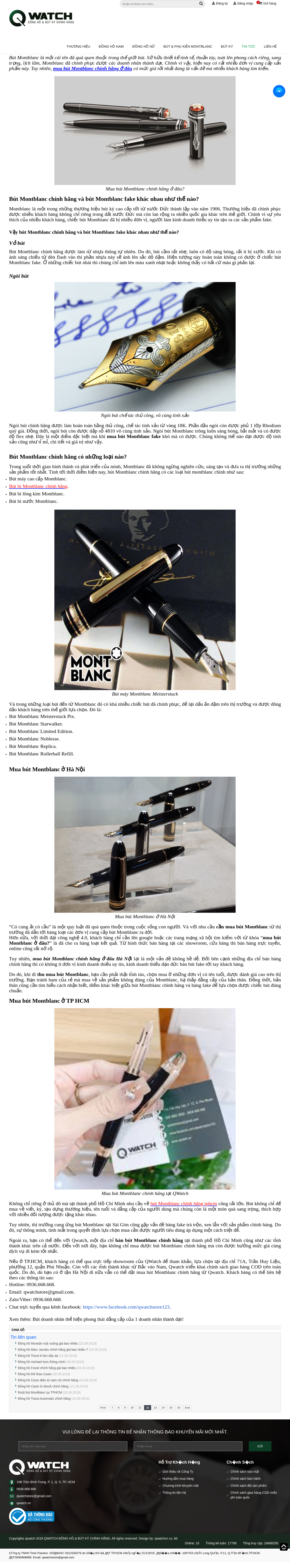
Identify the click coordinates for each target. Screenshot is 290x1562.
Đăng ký (220, 3)
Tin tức (248, 46)
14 (163, 1407)
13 (155, 1407)
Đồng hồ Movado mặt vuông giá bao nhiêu (48, 1343)
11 (139, 1407)
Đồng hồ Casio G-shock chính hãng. (43, 1386)
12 (147, 1407)
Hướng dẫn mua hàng (177, 1478)
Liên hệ (270, 46)
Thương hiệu (78, 46)
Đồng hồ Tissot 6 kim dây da (38, 1356)
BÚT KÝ (227, 46)
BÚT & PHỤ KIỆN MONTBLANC (187, 46)
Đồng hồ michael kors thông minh (41, 1362)
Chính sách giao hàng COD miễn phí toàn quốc (253, 1495)
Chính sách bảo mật (244, 1471)
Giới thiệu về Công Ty (177, 1471)
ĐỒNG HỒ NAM (111, 46)
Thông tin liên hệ (174, 1492)
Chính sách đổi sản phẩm (248, 1485)
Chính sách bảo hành (245, 1478)
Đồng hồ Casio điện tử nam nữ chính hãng (48, 1380)
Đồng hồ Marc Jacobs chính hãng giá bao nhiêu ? (53, 1349)
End (187, 1407)
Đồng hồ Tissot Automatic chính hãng (44, 1398)
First (103, 1407)
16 (178, 1407)
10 (132, 1407)
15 (170, 1407)
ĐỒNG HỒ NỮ (143, 46)
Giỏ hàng (266, 3)
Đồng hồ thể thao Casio (34, 1374)
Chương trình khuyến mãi (180, 1485)
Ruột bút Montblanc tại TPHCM (40, 1392)
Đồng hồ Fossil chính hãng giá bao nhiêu (47, 1368)
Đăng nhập (243, 3)
